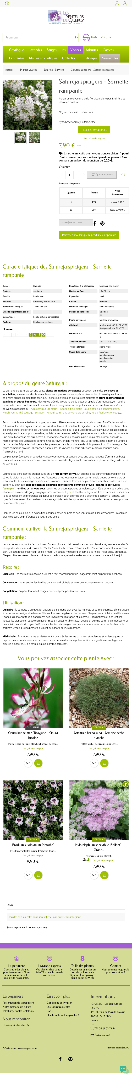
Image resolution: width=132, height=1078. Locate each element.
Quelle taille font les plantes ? (63, 1020)
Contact (115, 971)
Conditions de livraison (59, 1008)
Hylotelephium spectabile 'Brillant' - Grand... (99, 849)
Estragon (40, 412)
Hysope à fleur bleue (70, 408)
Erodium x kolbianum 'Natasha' (33, 847)
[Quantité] (69, 175)
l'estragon (8, 488)
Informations (103, 1002)
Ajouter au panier (102, 174)
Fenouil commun (56, 412)
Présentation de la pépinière (18, 1008)
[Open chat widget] (124, 1070)
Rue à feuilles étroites (103, 412)
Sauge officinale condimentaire (101, 408)
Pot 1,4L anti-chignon (94, 138)
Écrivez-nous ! (102, 1040)
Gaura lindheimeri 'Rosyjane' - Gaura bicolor (33, 735)
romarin (52, 408)
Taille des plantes (82, 971)
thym (68, 492)
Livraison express (49, 971)
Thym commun (38, 408)
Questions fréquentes (58, 1012)
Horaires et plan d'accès (16, 1030)
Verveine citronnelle (79, 412)
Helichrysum (10, 412)
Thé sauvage (26, 412)
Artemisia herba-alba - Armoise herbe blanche (99, 735)
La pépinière (16, 971)
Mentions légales (114, 1053)
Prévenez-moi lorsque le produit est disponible (89, 235)
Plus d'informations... (94, 129)
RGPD (126, 1053)
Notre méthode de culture (17, 1012)
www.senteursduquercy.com (25, 1053)
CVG (50, 1016)
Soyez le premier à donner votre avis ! (27, 932)
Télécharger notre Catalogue (19, 1016)
